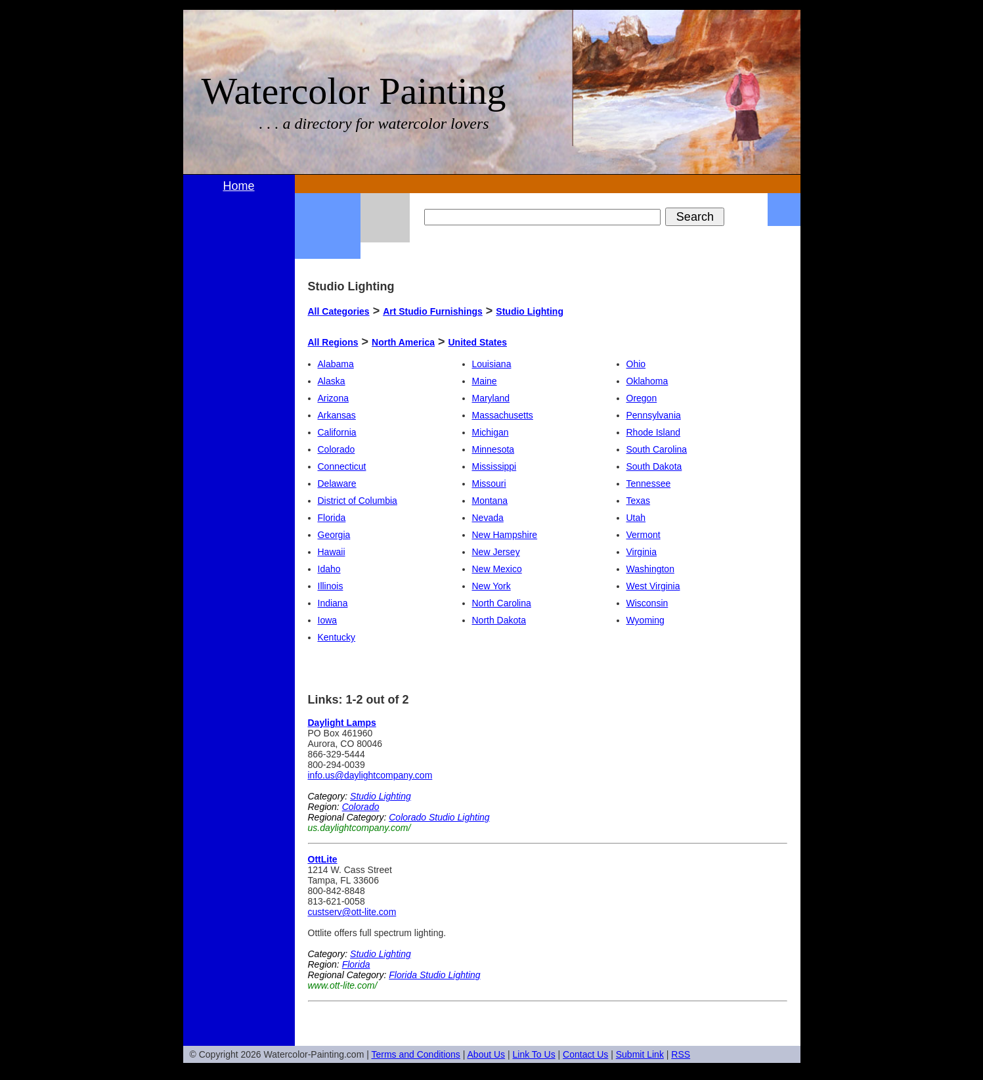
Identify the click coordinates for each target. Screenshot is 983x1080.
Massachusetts (502, 415)
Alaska (331, 381)
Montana (490, 500)
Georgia (334, 534)
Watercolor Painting (354, 91)
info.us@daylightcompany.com (370, 775)
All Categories (339, 311)
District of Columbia (357, 500)
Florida (332, 517)
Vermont (643, 534)
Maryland (491, 398)
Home (238, 185)
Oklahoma (647, 381)
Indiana (333, 603)
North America (403, 342)
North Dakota (499, 620)
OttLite (323, 859)
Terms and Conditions (415, 1054)
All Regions (333, 342)
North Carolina (501, 603)
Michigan (490, 432)
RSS (680, 1054)
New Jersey (496, 552)
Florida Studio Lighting (434, 975)
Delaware (337, 483)
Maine (484, 381)
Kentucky (337, 637)
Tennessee (648, 483)
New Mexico (497, 569)
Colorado (336, 449)
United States (477, 342)
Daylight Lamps (342, 722)
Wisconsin (647, 603)
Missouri (489, 483)
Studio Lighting (529, 311)
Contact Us (585, 1054)
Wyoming (645, 620)
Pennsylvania (653, 415)
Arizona (333, 398)
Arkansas (337, 415)
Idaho (329, 569)
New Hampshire (505, 534)
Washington (650, 569)
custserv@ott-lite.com (352, 912)
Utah (636, 517)
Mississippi (494, 466)
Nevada (488, 517)
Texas (638, 500)
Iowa (328, 620)
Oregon (641, 398)
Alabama (336, 364)
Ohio (636, 364)
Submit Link (640, 1054)
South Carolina (657, 449)
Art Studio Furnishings (433, 311)
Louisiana (492, 364)
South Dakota (654, 466)
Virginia (641, 552)
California (337, 432)
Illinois (330, 586)
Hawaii (331, 552)
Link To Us (534, 1054)
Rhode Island (653, 432)
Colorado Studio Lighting (439, 817)
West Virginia (653, 586)
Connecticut (342, 466)
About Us (487, 1054)
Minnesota (493, 449)
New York (491, 586)
